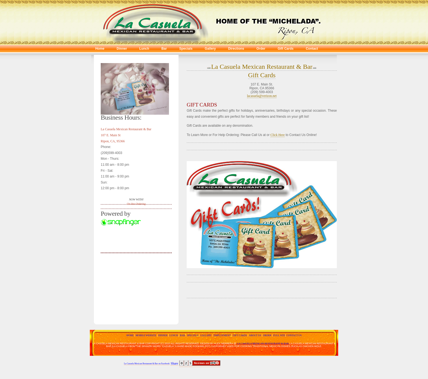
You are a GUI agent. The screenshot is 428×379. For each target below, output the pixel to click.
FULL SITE (279, 335)
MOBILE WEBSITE (146, 335)
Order (260, 49)
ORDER (267, 335)
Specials (185, 49)
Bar (164, 49)
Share (174, 363)
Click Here (278, 135)
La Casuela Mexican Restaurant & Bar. (263, 343)
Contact (312, 49)
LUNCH (173, 335)
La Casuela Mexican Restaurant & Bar (261, 66)
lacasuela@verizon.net (262, 96)
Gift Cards (285, 49)
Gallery (210, 49)
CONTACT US (294, 335)
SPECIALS (192, 335)
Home (99, 49)
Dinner (122, 49)
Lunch (144, 49)
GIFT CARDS (240, 335)
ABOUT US (255, 335)
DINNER (162, 335)
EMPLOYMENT (222, 335)
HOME (130, 335)
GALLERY (206, 335)
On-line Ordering (136, 203)
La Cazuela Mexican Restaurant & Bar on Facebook (147, 363)
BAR (182, 335)
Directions (236, 49)
